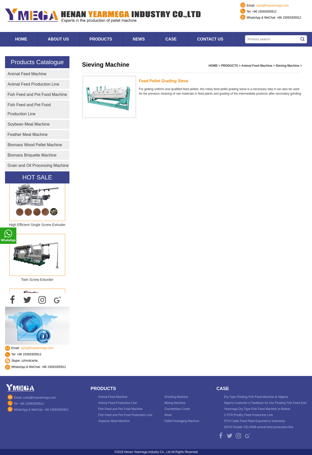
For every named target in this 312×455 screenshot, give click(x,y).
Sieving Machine (287, 65)
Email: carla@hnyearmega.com (35, 397)
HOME (213, 65)
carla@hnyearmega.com (272, 5)
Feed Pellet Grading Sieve (163, 81)
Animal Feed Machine (256, 65)
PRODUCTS (229, 65)
